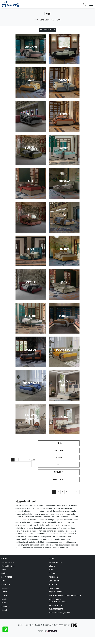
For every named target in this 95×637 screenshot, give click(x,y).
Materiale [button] (58, 450)
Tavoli (3, 570)
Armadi (4, 592)
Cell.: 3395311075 (56, 609)
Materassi (53, 584)
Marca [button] (59, 443)
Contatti (4, 610)
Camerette (5, 584)
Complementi (54, 581)
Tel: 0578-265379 (55, 605)
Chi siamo (5, 599)
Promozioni (5, 606)
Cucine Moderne (7, 562)
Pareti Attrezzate (55, 562)
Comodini (5, 588)
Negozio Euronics (55, 592)
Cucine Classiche (7, 566)
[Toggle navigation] (91, 4)
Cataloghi (5, 603)
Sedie (3, 573)
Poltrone (52, 573)
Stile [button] (59, 464)
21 (33, 463)
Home (36, 20)
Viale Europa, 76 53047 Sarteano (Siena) (58, 600)
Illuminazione (54, 588)
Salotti (51, 570)
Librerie (52, 566)
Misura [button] (58, 457)
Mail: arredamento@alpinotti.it (60, 613)
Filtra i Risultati (47, 30)
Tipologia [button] (58, 472)
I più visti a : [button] (58, 479)
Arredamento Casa (47, 20)
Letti (59, 20)
